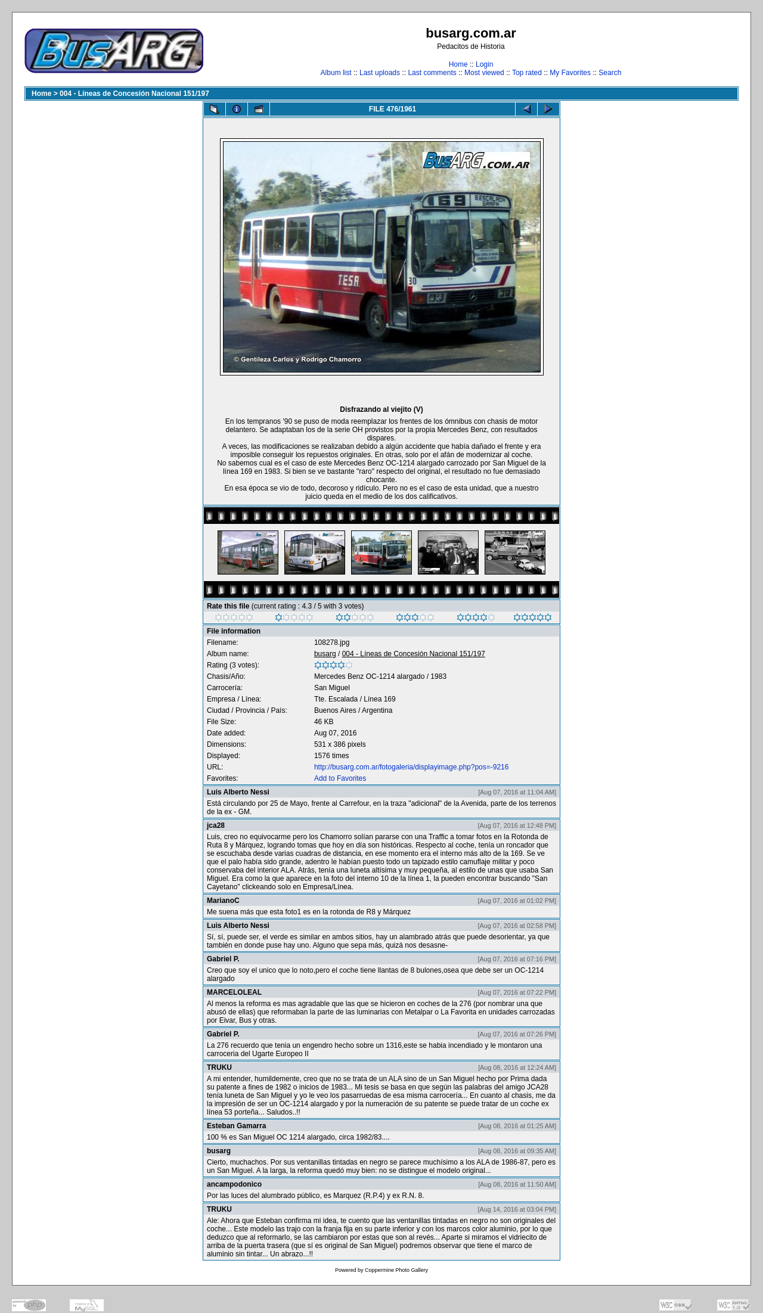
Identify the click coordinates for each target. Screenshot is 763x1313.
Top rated (527, 73)
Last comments (432, 73)
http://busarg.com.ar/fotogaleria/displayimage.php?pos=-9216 (411, 767)
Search (609, 73)
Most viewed (484, 73)
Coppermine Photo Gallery (396, 1270)
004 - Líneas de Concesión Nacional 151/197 (134, 93)
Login (484, 64)
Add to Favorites (340, 778)
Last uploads (379, 73)
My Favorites (570, 73)
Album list (336, 73)
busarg (325, 654)
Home (458, 64)
